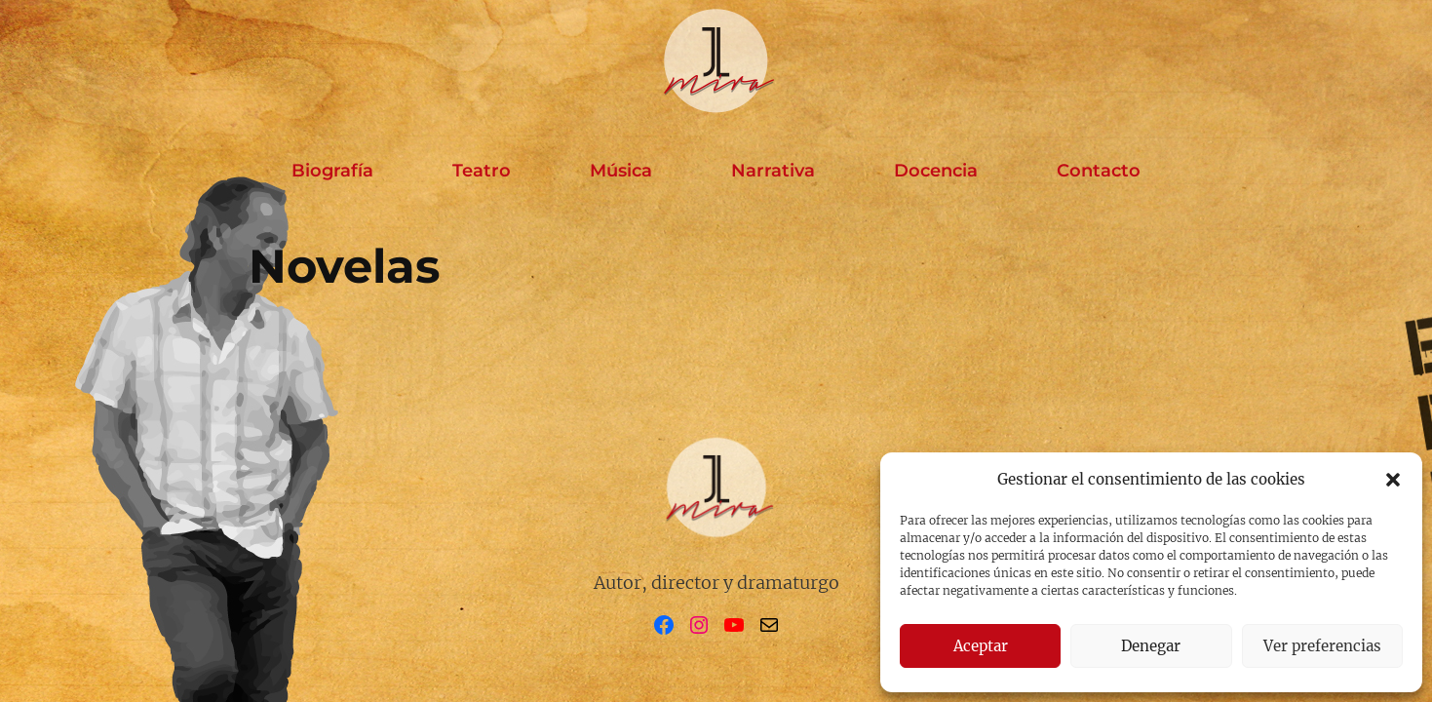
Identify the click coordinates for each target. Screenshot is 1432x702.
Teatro (481, 170)
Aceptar (980, 646)
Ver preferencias (1322, 646)
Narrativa (773, 170)
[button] (1393, 479)
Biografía (332, 170)
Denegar (1150, 646)
